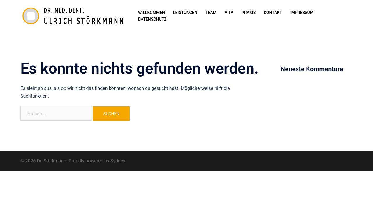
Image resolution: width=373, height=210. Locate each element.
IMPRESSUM (302, 12)
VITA (229, 12)
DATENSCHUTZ (152, 19)
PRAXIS (249, 12)
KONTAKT (273, 12)
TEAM (211, 12)
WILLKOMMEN (151, 12)
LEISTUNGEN (185, 12)
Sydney (117, 161)
